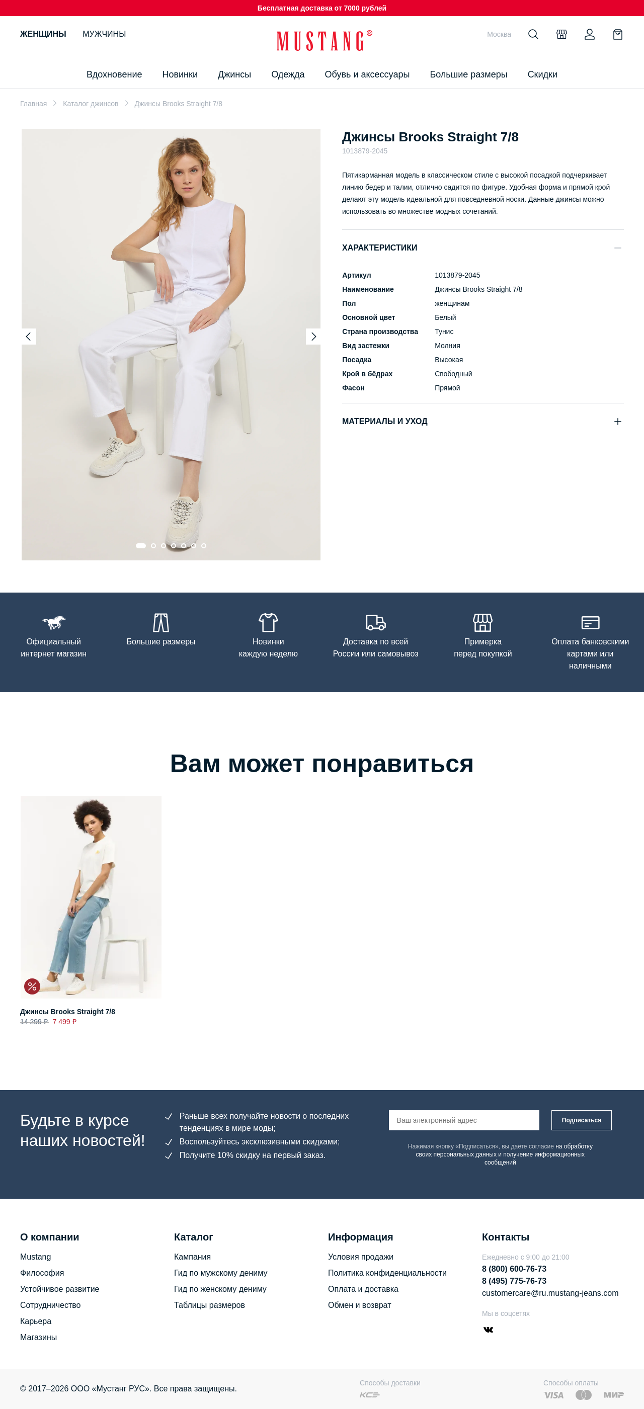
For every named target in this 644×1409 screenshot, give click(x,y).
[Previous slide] (28, 336)
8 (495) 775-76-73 (514, 1281)
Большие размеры (468, 74)
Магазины (38, 1337)
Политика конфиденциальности (387, 1273)
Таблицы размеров (209, 1305)
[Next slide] (314, 336)
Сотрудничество (50, 1305)
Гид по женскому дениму (220, 1289)
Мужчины (104, 34)
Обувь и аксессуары (367, 74)
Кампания (192, 1257)
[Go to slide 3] (163, 545)
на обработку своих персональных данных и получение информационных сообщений (504, 1154)
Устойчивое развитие (59, 1289)
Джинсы (234, 74)
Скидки (542, 74)
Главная (33, 104)
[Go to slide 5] (183, 545)
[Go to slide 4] (173, 545)
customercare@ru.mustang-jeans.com (550, 1293)
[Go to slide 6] (193, 545)
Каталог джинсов (90, 104)
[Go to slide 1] (141, 545)
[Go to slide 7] (203, 545)
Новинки (180, 74)
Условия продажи (360, 1257)
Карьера (35, 1321)
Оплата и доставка (363, 1289)
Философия (42, 1273)
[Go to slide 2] (153, 545)
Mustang (35, 1257)
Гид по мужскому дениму (220, 1273)
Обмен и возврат (359, 1305)
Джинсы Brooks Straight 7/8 (67, 1012)
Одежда (287, 74)
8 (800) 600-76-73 (514, 1269)
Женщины (43, 34)
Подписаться (581, 1120)
